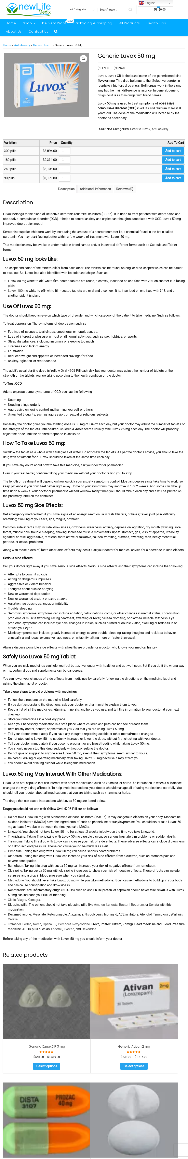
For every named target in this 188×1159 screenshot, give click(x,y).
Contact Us (39, 31)
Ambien (99, 905)
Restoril (124, 905)
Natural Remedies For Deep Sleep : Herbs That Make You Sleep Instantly (117, 1099)
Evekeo (69, 929)
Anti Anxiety (22, 45)
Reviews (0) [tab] (124, 189)
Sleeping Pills (158, 1104)
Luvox (102, 76)
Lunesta (111, 905)
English (147, 3)
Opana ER (49, 924)
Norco (37, 924)
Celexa (13, 919)
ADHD (153, 1079)
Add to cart (173, 151)
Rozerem (137, 905)
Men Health (157, 1091)
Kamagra (34, 900)
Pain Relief (157, 1098)
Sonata (153, 905)
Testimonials (158, 1116)
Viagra (21, 900)
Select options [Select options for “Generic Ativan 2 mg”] (70, 1026)
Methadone (16, 880)
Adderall (56, 929)
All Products (129, 23)
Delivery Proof (55, 22)
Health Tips (156, 23)
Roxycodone (81, 924)
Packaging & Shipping (92, 23)
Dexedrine (89, 929)
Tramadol (14, 924)
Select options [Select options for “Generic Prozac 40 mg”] (117, 1022)
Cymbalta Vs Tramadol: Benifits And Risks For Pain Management (115, 1084)
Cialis (12, 900)
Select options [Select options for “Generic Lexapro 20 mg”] (164, 1022)
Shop (29, 23)
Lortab (26, 924)
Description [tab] (66, 189)
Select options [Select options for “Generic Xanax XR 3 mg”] (23, 1026)
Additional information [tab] (95, 189)
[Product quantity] (64, 150)
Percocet (64, 924)
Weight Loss (157, 1110)
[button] (83, 58)
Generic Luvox (42, 45)
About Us (14, 31)
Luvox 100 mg (18, 291)
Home (11, 23)
